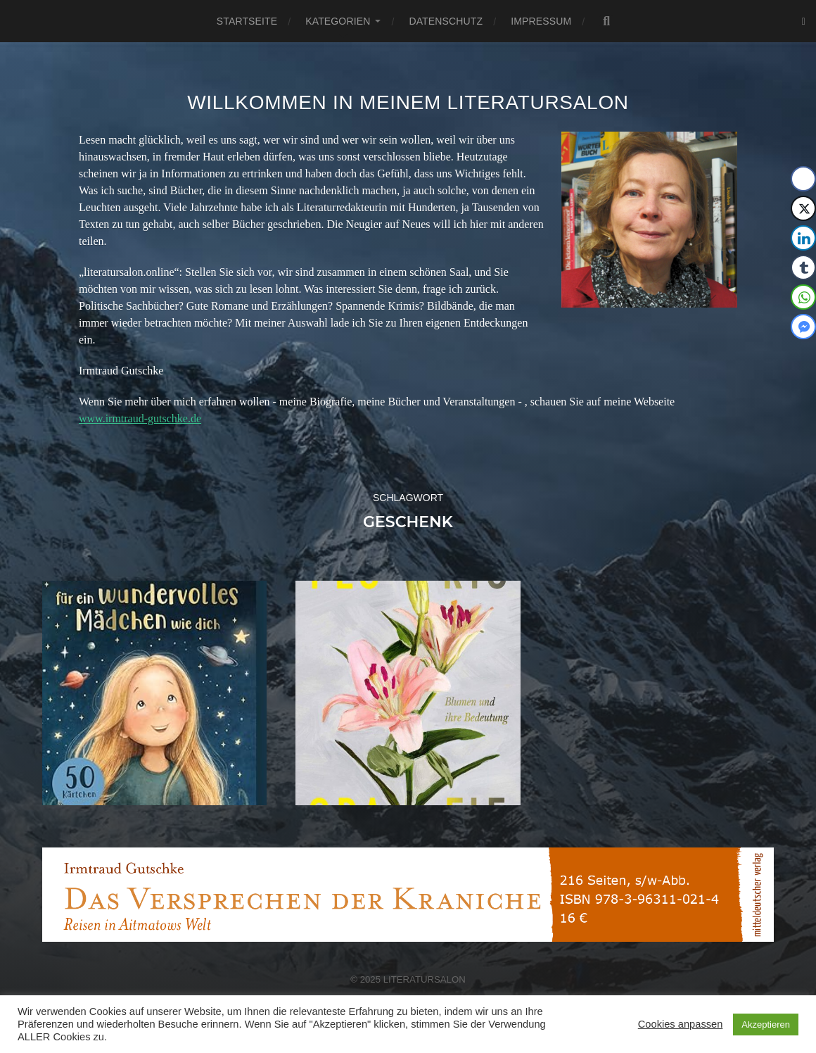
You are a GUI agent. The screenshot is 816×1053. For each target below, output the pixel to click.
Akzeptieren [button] (765, 1024)
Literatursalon (424, 979)
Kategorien (337, 21)
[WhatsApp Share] (803, 297)
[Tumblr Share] (803, 267)
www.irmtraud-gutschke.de (140, 418)
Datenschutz (446, 21)
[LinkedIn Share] (803, 238)
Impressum (541, 21)
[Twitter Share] (803, 208)
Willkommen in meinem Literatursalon (408, 102)
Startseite (247, 21)
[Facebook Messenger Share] (803, 326)
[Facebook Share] (803, 178)
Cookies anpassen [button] (680, 1024)
